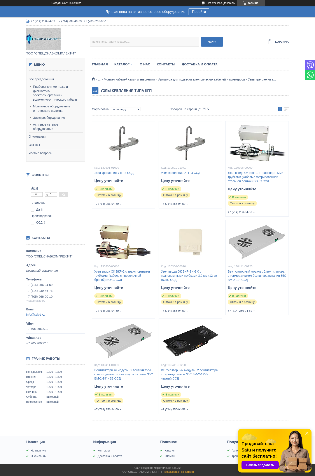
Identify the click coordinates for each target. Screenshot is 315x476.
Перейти (199, 12)
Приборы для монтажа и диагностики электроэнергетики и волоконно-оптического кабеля (55, 93)
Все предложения (41, 79)
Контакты (166, 64)
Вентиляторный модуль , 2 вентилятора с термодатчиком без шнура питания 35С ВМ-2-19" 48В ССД (123, 374)
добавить (229, 3)
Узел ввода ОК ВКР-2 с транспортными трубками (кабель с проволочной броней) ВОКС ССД (122, 276)
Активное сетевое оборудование (45, 127)
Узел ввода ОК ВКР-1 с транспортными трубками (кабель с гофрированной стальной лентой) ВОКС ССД (255, 177)
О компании (37, 136)
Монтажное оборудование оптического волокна (51, 108)
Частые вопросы (40, 153)
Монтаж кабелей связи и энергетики (129, 79)
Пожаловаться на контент (178, 471)
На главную (38, 450)
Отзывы (34, 145)
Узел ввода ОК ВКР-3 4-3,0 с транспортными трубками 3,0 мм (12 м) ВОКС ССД (189, 276)
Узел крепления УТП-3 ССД (113, 173)
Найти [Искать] (212, 41)
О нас (145, 64)
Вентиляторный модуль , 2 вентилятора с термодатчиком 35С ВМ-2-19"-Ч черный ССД (189, 374)
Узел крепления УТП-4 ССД (180, 173)
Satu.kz (176, 467)
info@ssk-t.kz (35, 314)
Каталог (122, 64)
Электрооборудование (49, 117)
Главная (100, 64)
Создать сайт (59, 3)
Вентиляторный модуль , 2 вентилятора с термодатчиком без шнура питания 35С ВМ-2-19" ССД (257, 276)
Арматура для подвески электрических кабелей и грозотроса (201, 79)
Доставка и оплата (200, 64)
